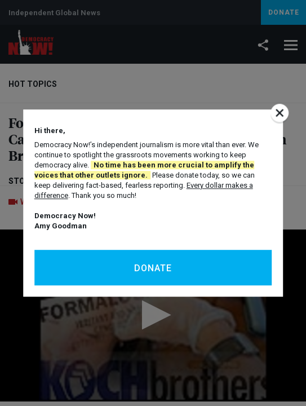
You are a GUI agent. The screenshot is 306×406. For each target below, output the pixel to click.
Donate (153, 268)
